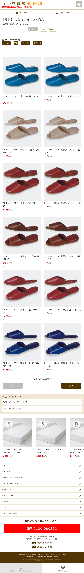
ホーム (79, 4)
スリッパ (6, 43)
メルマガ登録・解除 (9, 513)
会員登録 (5, 501)
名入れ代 (37, 43)
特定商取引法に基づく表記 (12, 477)
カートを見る (7, 471)
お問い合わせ (7, 489)
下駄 (16, 43)
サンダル (25, 43)
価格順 (43, 29)
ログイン (5, 507)
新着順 (52, 29)
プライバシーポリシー (10, 483)
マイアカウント (8, 495)
